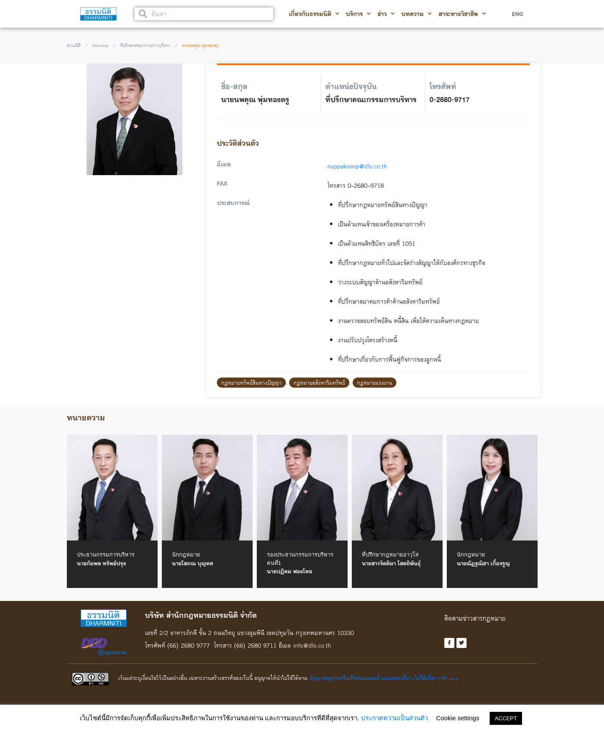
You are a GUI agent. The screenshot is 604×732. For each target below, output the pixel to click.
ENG (517, 13)
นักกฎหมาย (186, 554)
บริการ (358, 14)
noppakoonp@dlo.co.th (354, 166)
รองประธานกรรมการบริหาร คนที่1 (300, 558)
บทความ (416, 14)
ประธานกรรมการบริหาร (106, 554)
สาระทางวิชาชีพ (462, 14)
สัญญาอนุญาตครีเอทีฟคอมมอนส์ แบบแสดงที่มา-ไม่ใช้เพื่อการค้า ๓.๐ (383, 679)
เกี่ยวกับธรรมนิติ (314, 14)
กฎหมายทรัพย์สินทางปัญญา (251, 383)
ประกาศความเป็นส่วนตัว (394, 718)
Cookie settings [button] (458, 718)
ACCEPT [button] (506, 718)
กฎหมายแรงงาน (374, 383)
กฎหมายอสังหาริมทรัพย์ (319, 383)
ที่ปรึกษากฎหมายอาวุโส (390, 554)
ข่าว (386, 14)
